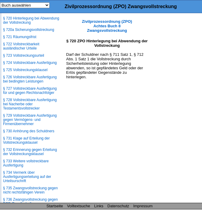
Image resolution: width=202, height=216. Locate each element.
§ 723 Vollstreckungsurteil (23, 55)
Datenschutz (118, 206)
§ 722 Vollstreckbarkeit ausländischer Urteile (21, 46)
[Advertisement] (172, 109)
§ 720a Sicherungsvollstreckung (28, 30)
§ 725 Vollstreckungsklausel (25, 70)
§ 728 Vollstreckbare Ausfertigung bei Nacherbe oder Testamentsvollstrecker (30, 104)
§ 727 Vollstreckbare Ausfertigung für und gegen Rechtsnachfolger (30, 90)
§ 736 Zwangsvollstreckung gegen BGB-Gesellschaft (30, 201)
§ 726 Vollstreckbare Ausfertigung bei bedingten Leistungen (30, 79)
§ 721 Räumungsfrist (19, 37)
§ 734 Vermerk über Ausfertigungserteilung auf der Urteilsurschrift (27, 176)
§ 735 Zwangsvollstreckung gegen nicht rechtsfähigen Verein (30, 190)
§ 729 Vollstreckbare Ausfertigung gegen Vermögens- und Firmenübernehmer (30, 119)
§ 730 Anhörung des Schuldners (28, 131)
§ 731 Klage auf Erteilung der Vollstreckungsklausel (26, 140)
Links (98, 206)
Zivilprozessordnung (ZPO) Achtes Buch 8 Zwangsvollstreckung (107, 26)
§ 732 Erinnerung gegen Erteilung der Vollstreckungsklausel (30, 152)
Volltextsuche (78, 206)
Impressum (142, 206)
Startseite (55, 206)
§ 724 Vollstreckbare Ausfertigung (30, 63)
